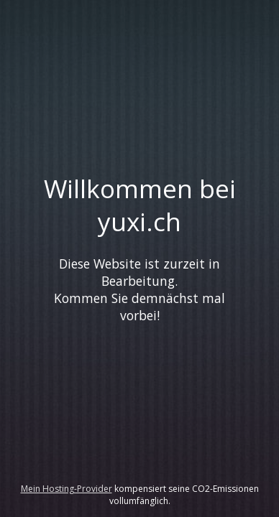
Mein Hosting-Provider (66, 489)
